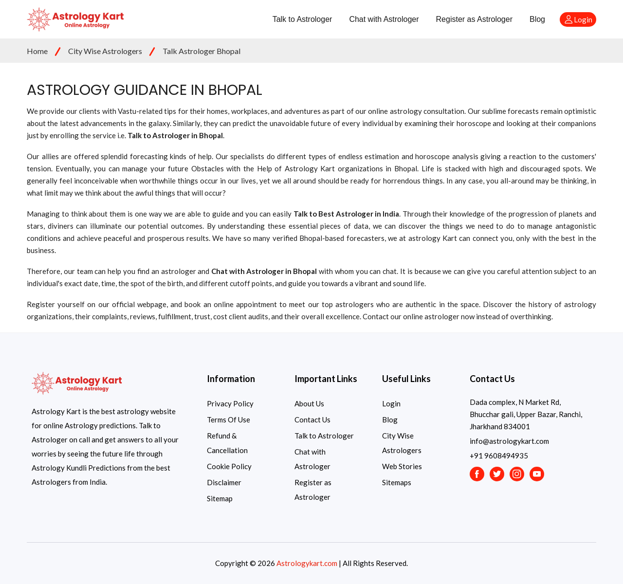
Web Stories (402, 466)
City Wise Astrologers (105, 50)
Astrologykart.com (306, 563)
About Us (309, 403)
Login (391, 403)
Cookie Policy (229, 466)
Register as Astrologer (474, 19)
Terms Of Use (228, 419)
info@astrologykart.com (509, 441)
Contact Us (312, 419)
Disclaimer (224, 482)
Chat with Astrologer (384, 19)
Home (37, 50)
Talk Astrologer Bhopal (201, 50)
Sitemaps (396, 482)
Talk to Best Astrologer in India (346, 213)
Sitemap (220, 498)
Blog (537, 19)
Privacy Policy (230, 403)
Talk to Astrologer (302, 19)
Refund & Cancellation (227, 443)
